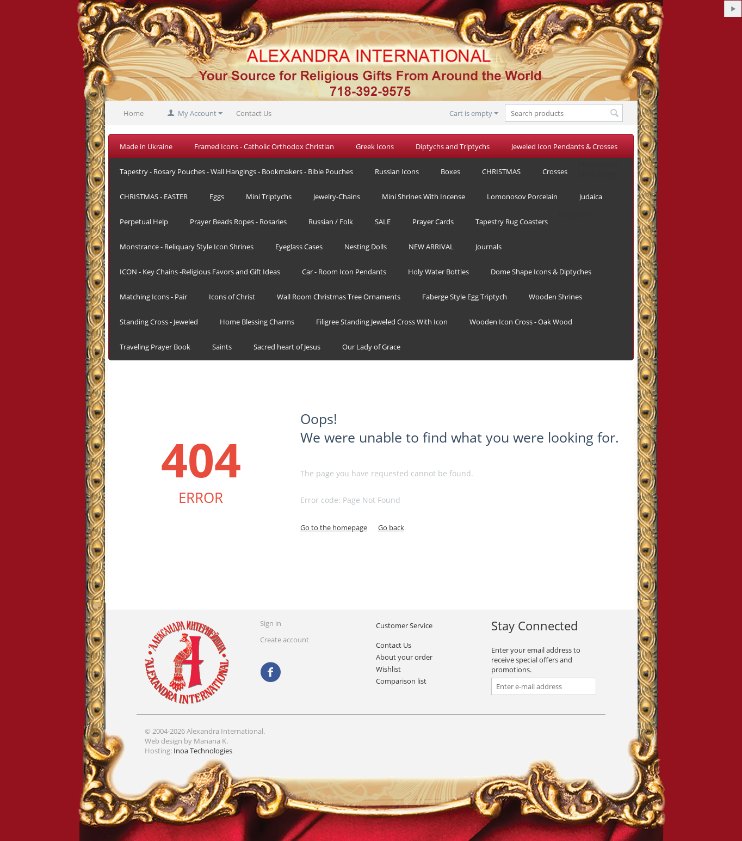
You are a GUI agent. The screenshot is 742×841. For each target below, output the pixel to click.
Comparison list (401, 681)
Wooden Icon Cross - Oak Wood (520, 322)
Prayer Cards (433, 221)
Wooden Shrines (555, 297)
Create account (284, 639)
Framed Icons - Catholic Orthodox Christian (264, 146)
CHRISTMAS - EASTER (154, 196)
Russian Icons (397, 171)
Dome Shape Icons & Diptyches (541, 272)
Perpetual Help (144, 221)
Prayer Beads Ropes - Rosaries (238, 221)
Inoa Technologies (203, 751)
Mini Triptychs (269, 196)
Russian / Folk (330, 221)
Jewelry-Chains (336, 196)
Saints (222, 347)
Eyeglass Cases (299, 246)
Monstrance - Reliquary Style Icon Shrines (186, 246)
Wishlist (388, 669)
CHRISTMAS (501, 171)
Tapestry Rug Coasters (511, 221)
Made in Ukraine (146, 146)
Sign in (270, 623)
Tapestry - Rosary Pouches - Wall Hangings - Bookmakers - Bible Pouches (236, 171)
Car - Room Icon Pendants (344, 272)
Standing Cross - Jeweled (159, 322)
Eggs (216, 196)
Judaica (590, 196)
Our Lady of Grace (371, 347)
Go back (391, 527)
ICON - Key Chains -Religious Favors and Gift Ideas (200, 272)
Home (133, 113)
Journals (488, 246)
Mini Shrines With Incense (423, 196)
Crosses (554, 171)
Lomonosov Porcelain (522, 196)
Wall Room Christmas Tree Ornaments (338, 297)
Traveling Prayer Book (155, 347)
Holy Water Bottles (438, 272)
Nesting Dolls (365, 246)
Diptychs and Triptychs (453, 146)
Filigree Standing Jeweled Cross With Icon (382, 322)
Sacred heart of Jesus (286, 347)
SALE (383, 221)
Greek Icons (375, 146)
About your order (404, 657)
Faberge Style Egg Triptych (464, 297)
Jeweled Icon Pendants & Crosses (564, 146)
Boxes (450, 171)
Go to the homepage (333, 527)
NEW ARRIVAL (431, 246)
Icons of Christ (232, 297)
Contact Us (253, 113)
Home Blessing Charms (257, 322)
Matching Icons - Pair (153, 297)
